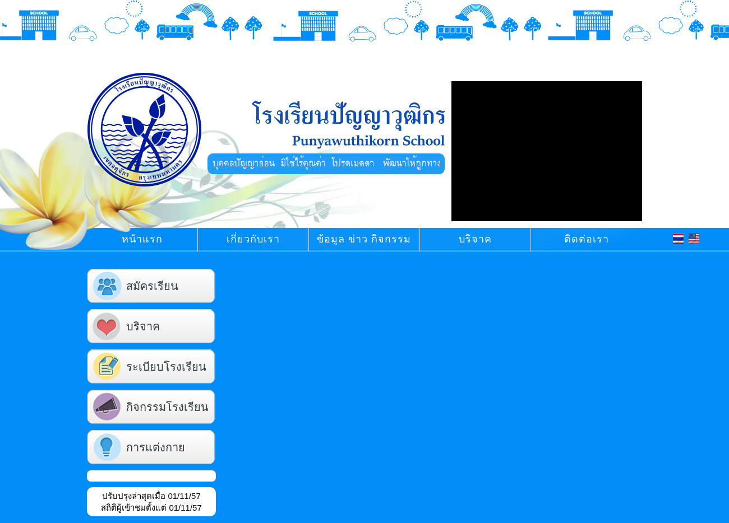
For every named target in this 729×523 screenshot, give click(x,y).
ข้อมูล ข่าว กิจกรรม (364, 239)
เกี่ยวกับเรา (253, 239)
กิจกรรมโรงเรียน (167, 408)
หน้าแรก (142, 239)
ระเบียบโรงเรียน (166, 368)
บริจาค (475, 239)
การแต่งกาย (155, 448)
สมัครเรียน (152, 287)
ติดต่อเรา (586, 239)
